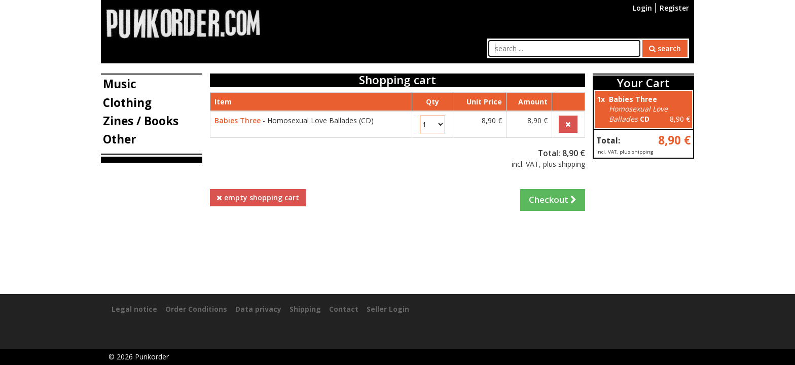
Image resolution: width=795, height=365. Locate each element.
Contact (343, 309)
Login (642, 8)
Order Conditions (196, 309)
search (665, 48)
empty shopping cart (257, 197)
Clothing (127, 103)
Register (674, 8)
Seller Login (388, 309)
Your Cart (643, 83)
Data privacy (258, 309)
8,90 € (674, 140)
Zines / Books (140, 121)
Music (119, 84)
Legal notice (134, 309)
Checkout (552, 199)
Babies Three (237, 120)
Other (119, 139)
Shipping (305, 309)
